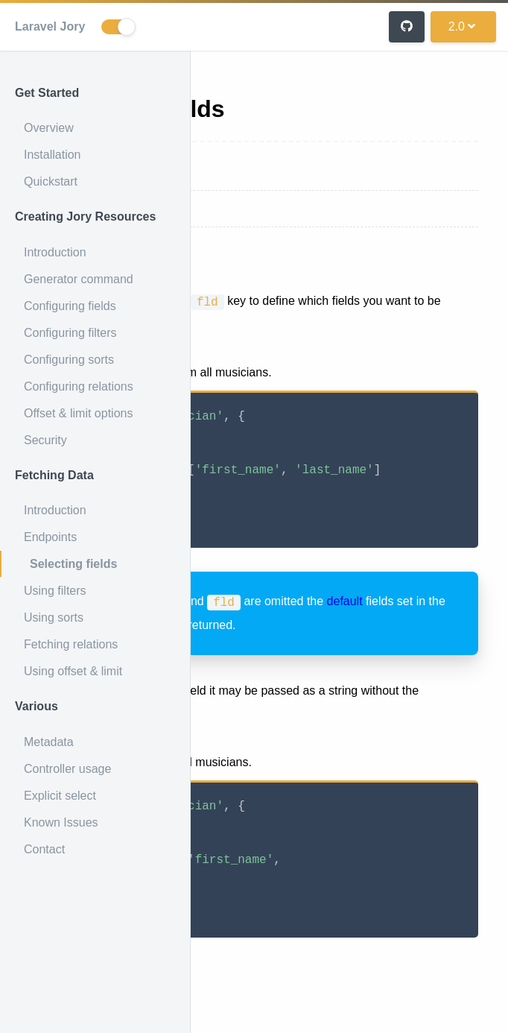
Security (45, 440)
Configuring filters (70, 332)
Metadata (49, 742)
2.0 (461, 26)
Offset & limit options (78, 413)
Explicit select (60, 795)
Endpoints (50, 537)
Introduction (55, 252)
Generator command (78, 279)
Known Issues (61, 822)
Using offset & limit (73, 671)
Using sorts (53, 617)
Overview (49, 127)
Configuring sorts (69, 359)
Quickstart (50, 181)
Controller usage (67, 768)
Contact (44, 849)
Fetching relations (71, 644)
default (345, 601)
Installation (52, 154)
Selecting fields (73, 563)
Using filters (55, 590)
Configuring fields (70, 306)
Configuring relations (78, 386)
